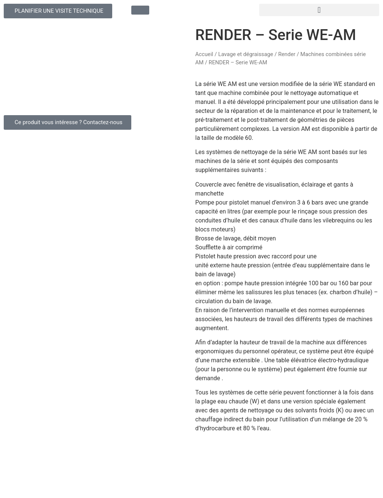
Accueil (204, 54)
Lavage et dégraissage (245, 54)
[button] (319, 10)
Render (286, 54)
